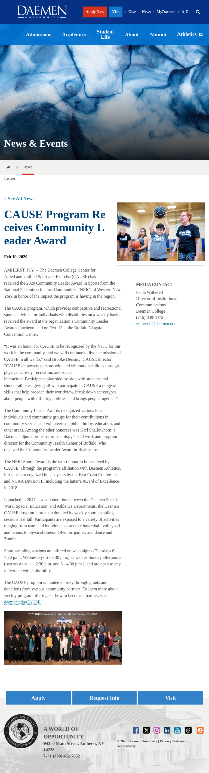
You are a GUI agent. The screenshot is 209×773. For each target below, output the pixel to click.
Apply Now (95, 12)
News (146, 12)
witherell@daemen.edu (156, 323)
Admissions (38, 34)
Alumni (158, 34)
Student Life (105, 34)
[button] (197, 12)
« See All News (19, 198)
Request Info (104, 698)
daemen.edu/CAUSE (22, 602)
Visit (115, 12)
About (132, 34)
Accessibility (126, 746)
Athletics (187, 34)
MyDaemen (166, 12)
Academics (74, 34)
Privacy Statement (174, 741)
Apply (38, 698)
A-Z (185, 12)
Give (132, 12)
